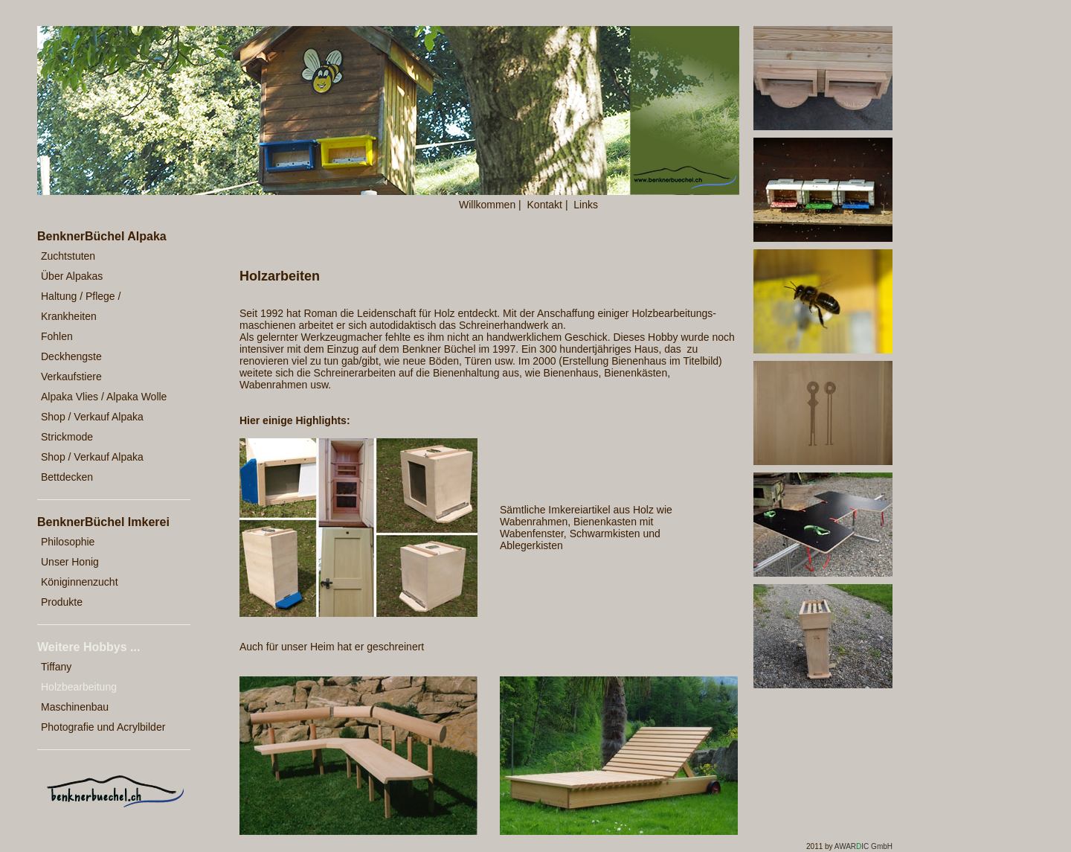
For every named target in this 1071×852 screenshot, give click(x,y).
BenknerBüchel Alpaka (102, 236)
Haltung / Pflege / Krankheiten (80, 306)
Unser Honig (70, 562)
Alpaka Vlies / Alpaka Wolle (104, 397)
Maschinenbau (75, 707)
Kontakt (544, 205)
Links (585, 205)
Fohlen (57, 336)
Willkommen (487, 205)
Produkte (62, 602)
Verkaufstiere (71, 376)
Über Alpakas (72, 276)
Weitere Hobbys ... (88, 647)
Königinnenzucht (79, 582)
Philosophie (67, 542)
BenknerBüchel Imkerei (103, 522)
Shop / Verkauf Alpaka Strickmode (92, 427)
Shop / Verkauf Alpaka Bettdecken (92, 467)
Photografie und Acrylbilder (103, 727)
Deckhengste (71, 356)
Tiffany (56, 667)
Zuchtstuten (68, 256)
